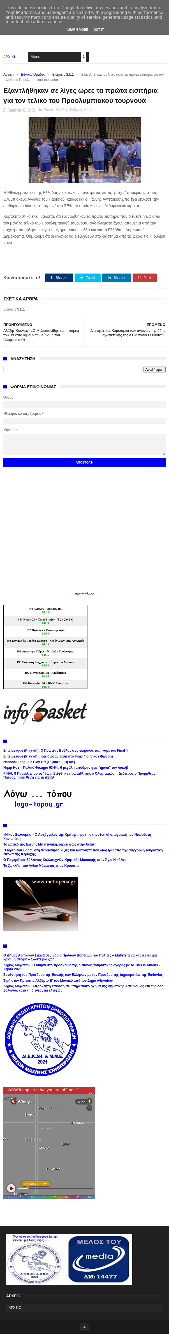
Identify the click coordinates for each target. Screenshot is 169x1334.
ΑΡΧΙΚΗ (10, 57)
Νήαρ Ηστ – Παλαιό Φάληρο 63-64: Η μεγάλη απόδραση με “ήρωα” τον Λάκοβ (65, 768)
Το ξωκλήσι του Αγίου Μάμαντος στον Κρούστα (41, 866)
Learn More (77, 30)
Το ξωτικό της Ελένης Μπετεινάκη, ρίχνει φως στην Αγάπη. (50, 844)
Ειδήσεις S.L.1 (63, 75)
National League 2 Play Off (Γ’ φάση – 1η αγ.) (39, 762)
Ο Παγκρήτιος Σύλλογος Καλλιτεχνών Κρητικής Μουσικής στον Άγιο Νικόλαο (64, 860)
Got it (99, 30)
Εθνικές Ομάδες (33, 75)
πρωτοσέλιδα (84, 594)
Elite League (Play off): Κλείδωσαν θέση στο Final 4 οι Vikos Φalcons (58, 756)
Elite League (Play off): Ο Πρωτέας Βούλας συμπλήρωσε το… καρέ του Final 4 (65, 750)
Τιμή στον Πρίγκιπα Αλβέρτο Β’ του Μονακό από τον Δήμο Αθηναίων (58, 981)
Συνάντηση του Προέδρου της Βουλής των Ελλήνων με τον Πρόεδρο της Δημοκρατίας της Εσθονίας (83, 975)
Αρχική (8, 75)
